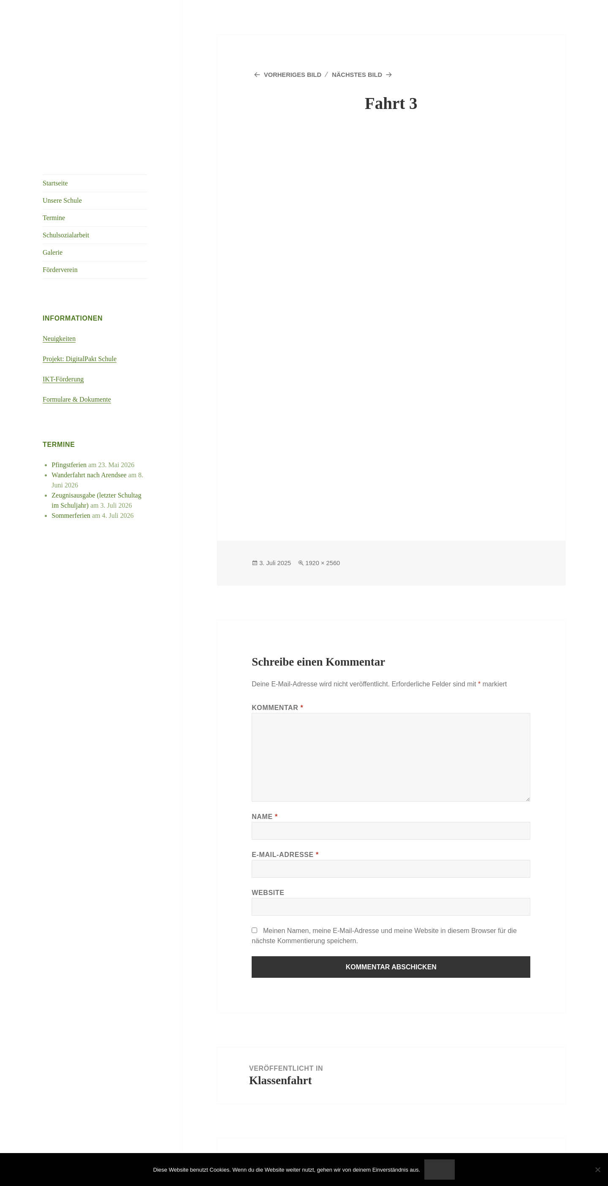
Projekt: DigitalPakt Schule (80, 358)
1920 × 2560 (327, 562)
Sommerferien (71, 515)
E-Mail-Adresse (285, 854)
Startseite (55, 183)
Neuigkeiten (59, 338)
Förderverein (60, 269)
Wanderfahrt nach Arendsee (89, 475)
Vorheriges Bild (295, 74)
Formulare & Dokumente (77, 399)
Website (268, 892)
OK (439, 1169)
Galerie (52, 252)
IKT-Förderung (63, 379)
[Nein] (597, 1169)
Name (265, 816)
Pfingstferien (69, 464)
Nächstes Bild (364, 74)
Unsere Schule (62, 200)
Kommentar (277, 707)
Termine (54, 217)
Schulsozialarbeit (66, 235)
